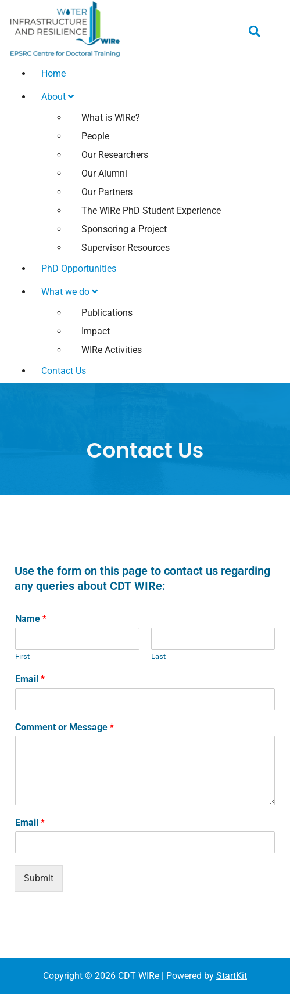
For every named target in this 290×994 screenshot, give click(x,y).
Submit (38, 878)
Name (30, 618)
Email (30, 679)
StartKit (231, 975)
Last (158, 656)
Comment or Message (64, 727)
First (22, 656)
